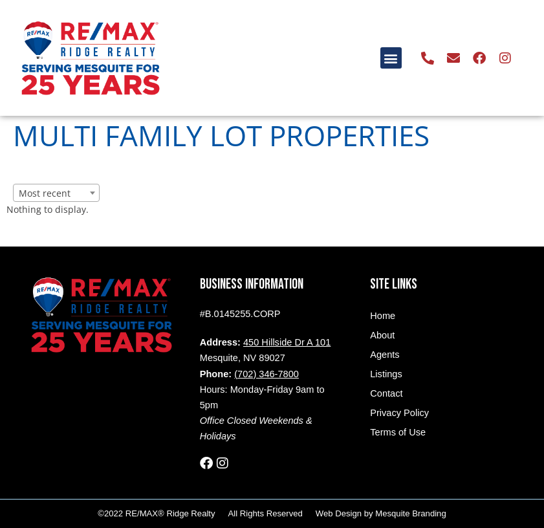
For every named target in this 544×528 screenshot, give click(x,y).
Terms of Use (398, 432)
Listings (386, 374)
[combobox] (56, 193)
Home (382, 316)
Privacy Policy (399, 413)
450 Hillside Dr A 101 (287, 342)
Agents (384, 354)
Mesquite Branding (410, 513)
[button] (391, 58)
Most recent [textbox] (45, 193)
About (382, 335)
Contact (386, 393)
